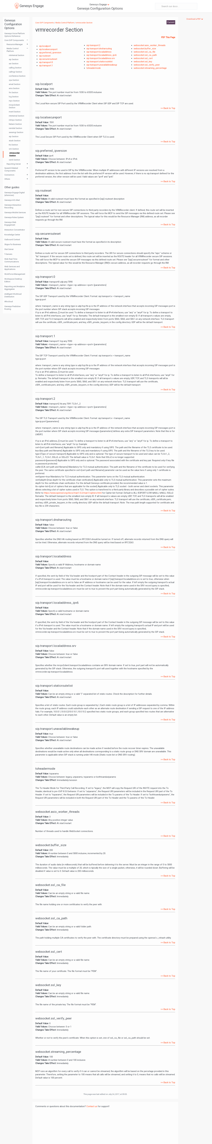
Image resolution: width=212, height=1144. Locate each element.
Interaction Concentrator (14, 230)
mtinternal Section (16, 55)
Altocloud (8, 301)
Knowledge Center (12, 235)
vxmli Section (14, 160)
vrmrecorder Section (14, 154)
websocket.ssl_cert (143, 58)
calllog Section (15, 68)
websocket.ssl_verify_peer (147, 64)
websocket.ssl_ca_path (145, 55)
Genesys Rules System (14, 217)
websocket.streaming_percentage (150, 68)
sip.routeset (44, 55)
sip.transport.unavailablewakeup (101, 64)
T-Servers (8, 254)
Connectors (9, 175)
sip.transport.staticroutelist (99, 61)
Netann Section (15, 124)
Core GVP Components (14, 40)
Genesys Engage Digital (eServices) (14, 193)
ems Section (14, 88)
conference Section (17, 76)
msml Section (14, 112)
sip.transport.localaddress (98, 51)
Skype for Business (12, 244)
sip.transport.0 (46, 62)
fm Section (13, 92)
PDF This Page (168, 37)
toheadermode (93, 68)
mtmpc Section (15, 120)
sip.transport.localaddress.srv (100, 58)
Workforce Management (14, 274)
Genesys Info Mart (12, 200)
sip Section (13, 59)
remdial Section (15, 128)
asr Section (13, 63)
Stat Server (9, 249)
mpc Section (14, 101)
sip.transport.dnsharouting (99, 48)
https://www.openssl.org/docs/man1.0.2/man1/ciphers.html (73, 493)
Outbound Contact (12, 239)
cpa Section (14, 80)
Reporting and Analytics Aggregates (14, 287)
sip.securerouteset (48, 59)
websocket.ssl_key (143, 61)
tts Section (13, 145)
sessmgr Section (16, 132)
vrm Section (14, 149)
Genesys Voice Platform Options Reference (14, 34)
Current (170, 22)
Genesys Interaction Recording (12, 206)
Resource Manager (15, 44)
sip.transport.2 (93, 45)
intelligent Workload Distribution (12, 295)
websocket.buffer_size (145, 48)
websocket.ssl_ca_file (144, 51)
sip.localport (45, 46)
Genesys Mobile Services (15, 212)
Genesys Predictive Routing (12, 307)
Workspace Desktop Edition (13, 280)
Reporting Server (14, 164)
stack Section (14, 140)
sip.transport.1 (46, 65)
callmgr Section (15, 72)
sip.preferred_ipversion (50, 52)
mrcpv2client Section (14, 106)
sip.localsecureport (48, 49)
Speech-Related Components (11, 169)
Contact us (91, 1106)
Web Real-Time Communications (11, 260)
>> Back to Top (168, 108)
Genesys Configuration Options (100, 8)
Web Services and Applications (12, 267)
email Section (14, 84)
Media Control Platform (13, 49)
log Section (14, 97)
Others (7, 179)
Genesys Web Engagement (10, 223)
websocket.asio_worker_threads (149, 45)
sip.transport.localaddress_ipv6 (101, 55)
